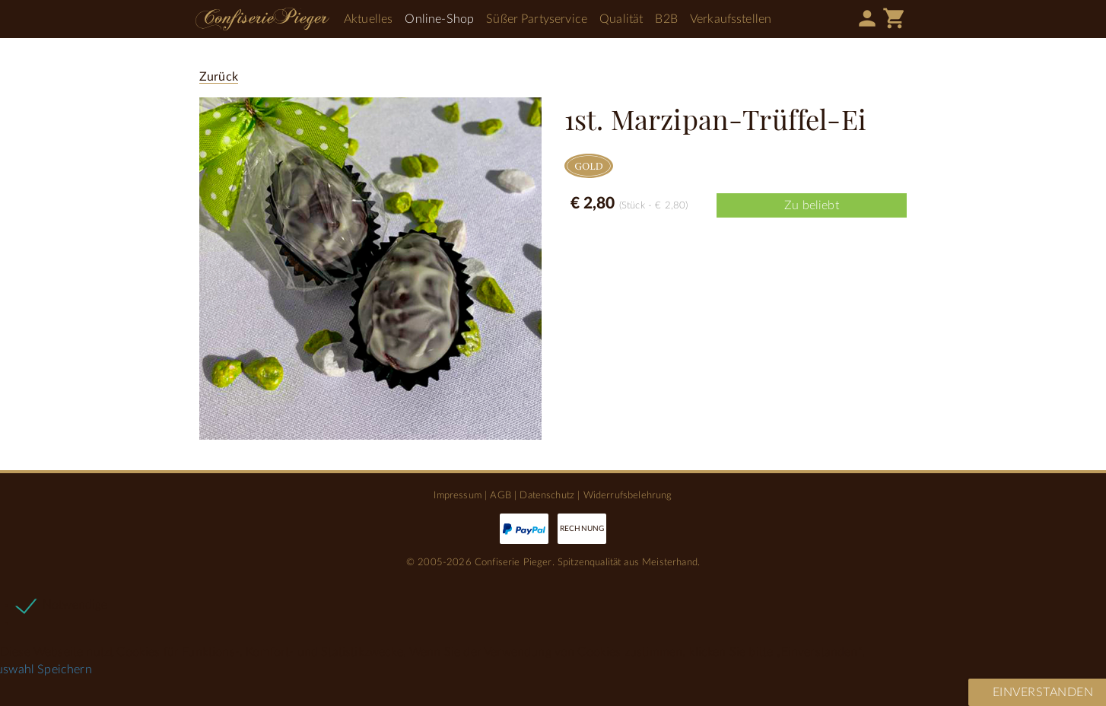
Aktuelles (368, 19)
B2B (666, 19)
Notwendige (75, 605)
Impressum (457, 495)
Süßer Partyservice (536, 19)
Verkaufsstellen (730, 19)
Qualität (621, 19)
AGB (500, 495)
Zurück (218, 77)
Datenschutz (547, 495)
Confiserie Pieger (262, 19)
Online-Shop (439, 19)
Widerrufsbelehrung (627, 495)
